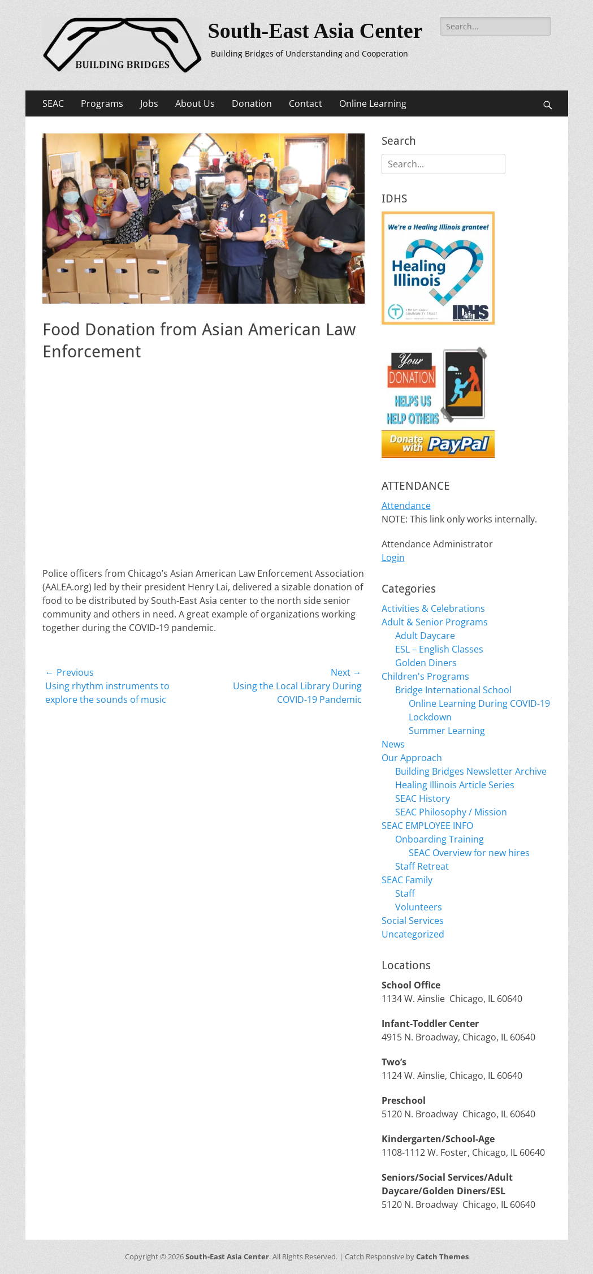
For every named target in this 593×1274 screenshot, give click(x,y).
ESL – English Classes (439, 649)
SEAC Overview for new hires (469, 853)
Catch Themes (442, 1256)
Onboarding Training (439, 839)
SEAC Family (407, 880)
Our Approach (412, 758)
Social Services (413, 920)
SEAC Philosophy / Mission (451, 812)
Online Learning (372, 103)
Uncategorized (413, 934)
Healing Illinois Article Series (454, 785)
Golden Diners (426, 663)
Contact (305, 103)
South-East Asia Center (315, 30)
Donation (252, 103)
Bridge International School (453, 690)
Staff (405, 893)
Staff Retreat (422, 866)
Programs (102, 103)
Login (393, 557)
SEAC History (422, 798)
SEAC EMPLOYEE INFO (427, 825)
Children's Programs (425, 676)
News (393, 744)
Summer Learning (447, 730)
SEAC (53, 103)
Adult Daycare (425, 635)
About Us (195, 103)
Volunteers (418, 907)
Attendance (406, 505)
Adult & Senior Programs (435, 622)
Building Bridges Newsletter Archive (471, 771)
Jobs (149, 103)
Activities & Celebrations (433, 608)
